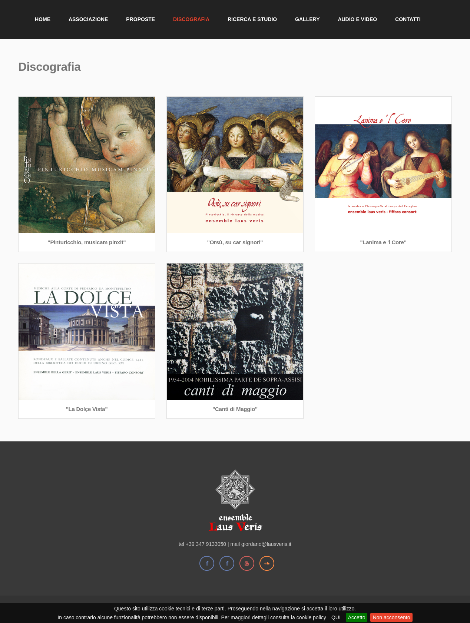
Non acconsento (391, 617)
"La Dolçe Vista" (87, 409)
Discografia (191, 19)
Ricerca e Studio (252, 19)
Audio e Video (357, 19)
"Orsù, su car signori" (235, 242)
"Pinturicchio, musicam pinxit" (87, 242)
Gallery (307, 19)
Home (42, 19)
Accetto (356, 617)
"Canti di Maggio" (235, 409)
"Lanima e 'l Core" (383, 242)
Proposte (140, 19)
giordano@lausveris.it (266, 544)
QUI (336, 617)
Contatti (408, 19)
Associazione (88, 19)
